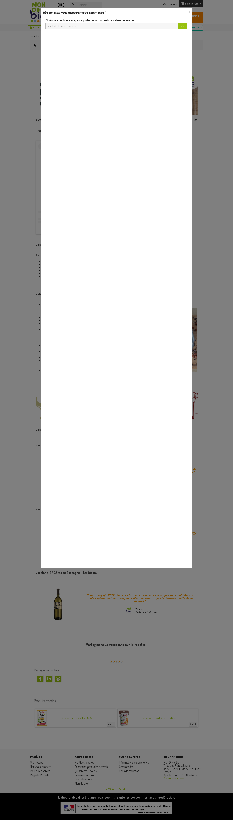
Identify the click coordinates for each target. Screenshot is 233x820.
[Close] (189, 12)
